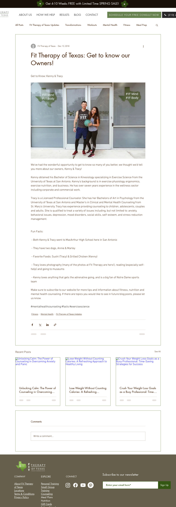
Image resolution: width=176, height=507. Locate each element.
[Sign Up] (164, 485)
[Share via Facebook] (32, 324)
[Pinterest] (91, 485)
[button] (156, 25)
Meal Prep (141, 25)
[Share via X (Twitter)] (39, 324)
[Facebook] (75, 485)
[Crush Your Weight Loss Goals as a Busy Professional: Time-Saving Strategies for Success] (138, 369)
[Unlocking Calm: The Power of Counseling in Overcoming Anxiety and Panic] (37, 369)
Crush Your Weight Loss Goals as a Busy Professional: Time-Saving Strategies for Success (138, 390)
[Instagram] (68, 485)
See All (157, 351)
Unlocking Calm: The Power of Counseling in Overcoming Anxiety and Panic (37, 390)
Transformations (73, 25)
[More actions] (143, 46)
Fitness (127, 25)
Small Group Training (47, 489)
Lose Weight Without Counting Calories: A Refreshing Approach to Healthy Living (87, 390)
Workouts (92, 25)
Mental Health (110, 25)
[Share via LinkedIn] (47, 324)
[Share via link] (55, 324)
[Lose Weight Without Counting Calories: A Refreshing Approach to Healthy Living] (88, 369)
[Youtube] (83, 485)
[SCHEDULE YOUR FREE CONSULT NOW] (134, 15)
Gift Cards (46, 504)
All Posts (19, 25)
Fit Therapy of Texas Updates (44, 25)
